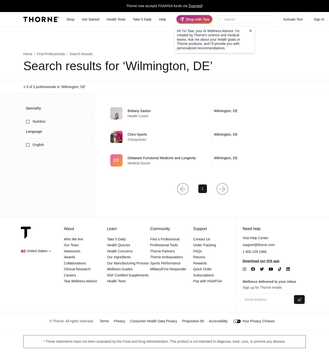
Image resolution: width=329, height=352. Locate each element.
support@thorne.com (259, 245)
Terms (104, 321)
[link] (202, 113)
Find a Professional (164, 239)
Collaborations (75, 263)
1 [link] (202, 189)
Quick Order (202, 269)
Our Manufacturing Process (128, 263)
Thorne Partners (162, 251)
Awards (69, 257)
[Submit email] (299, 299)
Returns (199, 257)
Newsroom (72, 251)
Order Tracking (204, 245)
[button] (183, 188)
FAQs (197, 251)
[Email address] (266, 299)
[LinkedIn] (288, 269)
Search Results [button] (81, 54)
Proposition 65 (193, 321)
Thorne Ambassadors (166, 257)
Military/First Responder (168, 269)
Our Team (71, 245)
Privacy (119, 321)
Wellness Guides (120, 269)
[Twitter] (262, 269)
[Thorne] (41, 19)
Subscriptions (203, 275)
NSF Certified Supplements (128, 275)
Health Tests (116, 281)
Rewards (200, 263)
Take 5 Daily (116, 239)
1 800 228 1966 (254, 252)
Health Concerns (119, 251)
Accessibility (218, 321)
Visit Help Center (255, 238)
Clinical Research (77, 269)
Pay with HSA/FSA (207, 281)
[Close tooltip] (250, 30)
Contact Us (201, 239)
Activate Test (293, 19)
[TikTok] (279, 269)
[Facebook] (253, 269)
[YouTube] (271, 269)
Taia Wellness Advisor (80, 281)
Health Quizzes (118, 245)
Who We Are (73, 239)
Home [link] (27, 54)
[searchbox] (245, 19)
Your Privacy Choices (254, 321)
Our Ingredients (119, 257)
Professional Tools (164, 245)
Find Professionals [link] (51, 54)
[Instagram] (244, 269)
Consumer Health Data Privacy (153, 321)
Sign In (319, 19)
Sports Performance (165, 263)
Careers (70, 275)
